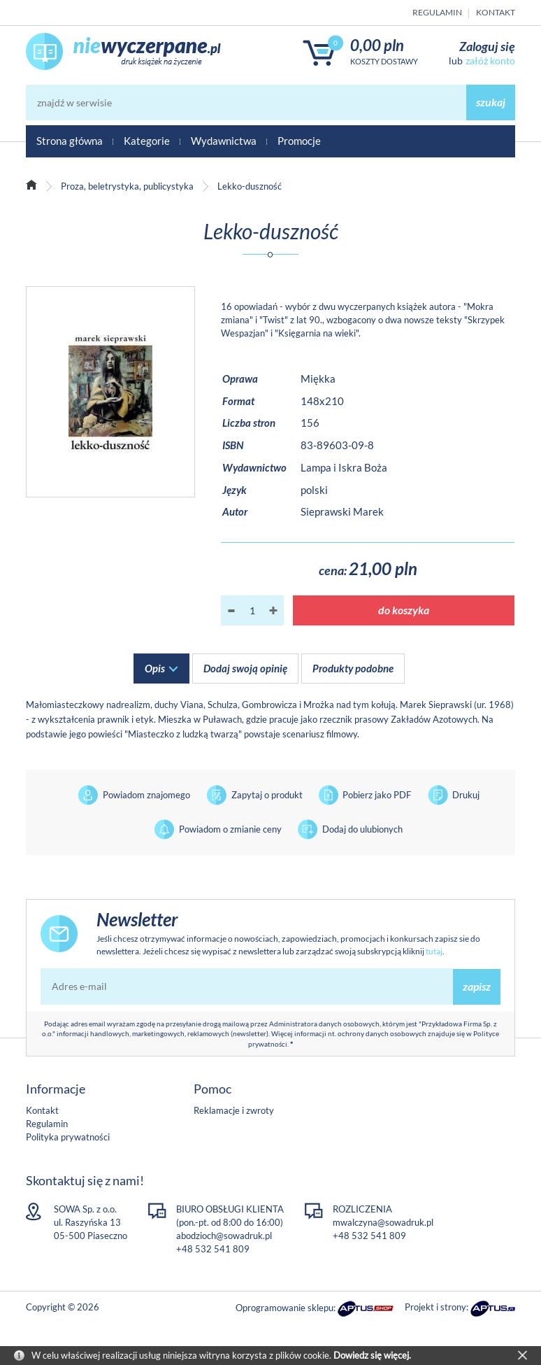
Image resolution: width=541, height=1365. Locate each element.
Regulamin (437, 12)
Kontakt (495, 12)
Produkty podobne (353, 668)
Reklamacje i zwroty (234, 1110)
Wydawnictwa (224, 140)
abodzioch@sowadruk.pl (224, 1235)
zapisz (477, 986)
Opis (155, 668)
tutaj (434, 951)
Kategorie (147, 140)
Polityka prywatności (68, 1137)
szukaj (490, 101)
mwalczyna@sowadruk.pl (383, 1222)
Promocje (299, 140)
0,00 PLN (377, 45)
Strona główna (69, 140)
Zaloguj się (487, 46)
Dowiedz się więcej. (372, 1355)
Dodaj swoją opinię (245, 668)
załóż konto (490, 60)
